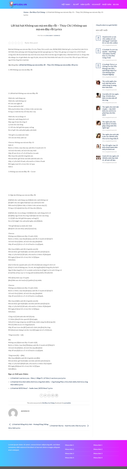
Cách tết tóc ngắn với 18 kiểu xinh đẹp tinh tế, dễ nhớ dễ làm (110, 158)
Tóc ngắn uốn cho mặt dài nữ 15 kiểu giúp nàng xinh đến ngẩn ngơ (109, 125)
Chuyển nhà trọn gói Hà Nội (106, 25)
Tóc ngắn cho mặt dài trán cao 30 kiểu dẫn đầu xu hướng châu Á (110, 136)
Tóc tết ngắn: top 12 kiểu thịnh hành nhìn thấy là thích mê (110, 147)
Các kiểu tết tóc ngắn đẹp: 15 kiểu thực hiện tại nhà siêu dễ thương (110, 97)
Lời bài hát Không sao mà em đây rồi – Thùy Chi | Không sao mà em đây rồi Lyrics (48, 65)
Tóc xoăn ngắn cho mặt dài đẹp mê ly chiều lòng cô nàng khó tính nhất (109, 84)
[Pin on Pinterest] (53, 395)
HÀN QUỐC (85, 4)
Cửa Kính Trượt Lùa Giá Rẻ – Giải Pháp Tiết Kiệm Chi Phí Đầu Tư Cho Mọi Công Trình (110, 53)
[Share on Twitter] (45, 395)
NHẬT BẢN (106, 4)
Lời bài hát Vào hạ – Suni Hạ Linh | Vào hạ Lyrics (70, 426)
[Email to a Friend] (49, 395)
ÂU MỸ (76, 4)
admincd (57, 35)
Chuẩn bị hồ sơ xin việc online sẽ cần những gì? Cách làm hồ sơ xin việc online (110, 40)
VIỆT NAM (66, 4)
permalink (67, 403)
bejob (116, 4)
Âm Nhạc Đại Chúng (37, 12)
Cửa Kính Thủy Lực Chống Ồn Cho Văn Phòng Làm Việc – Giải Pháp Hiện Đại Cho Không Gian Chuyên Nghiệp (109, 69)
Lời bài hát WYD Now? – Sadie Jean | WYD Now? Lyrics (31, 388)
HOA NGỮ (96, 4)
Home (26, 12)
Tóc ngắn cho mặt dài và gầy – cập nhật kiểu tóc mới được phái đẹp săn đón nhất (110, 111)
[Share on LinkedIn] (56, 395)
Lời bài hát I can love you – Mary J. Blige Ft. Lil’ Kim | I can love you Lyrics (38, 378)
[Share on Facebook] (41, 395)
